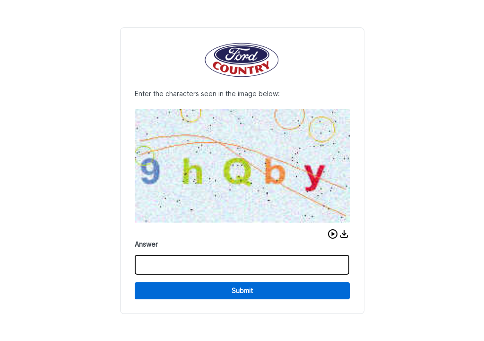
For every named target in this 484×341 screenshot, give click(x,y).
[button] (332, 234)
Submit (242, 291)
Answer (146, 244)
